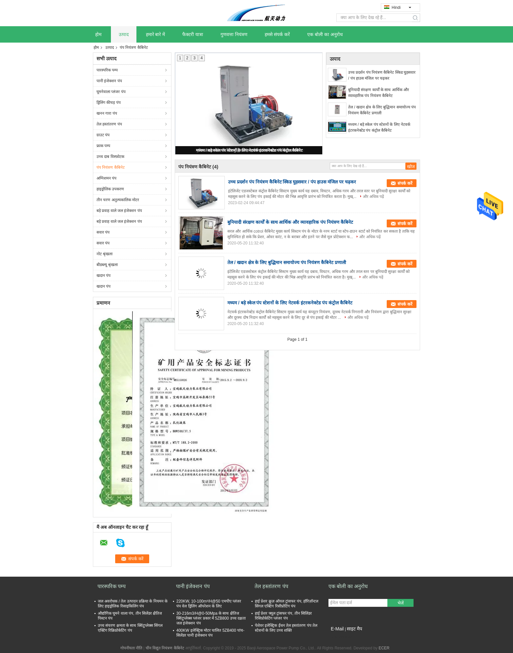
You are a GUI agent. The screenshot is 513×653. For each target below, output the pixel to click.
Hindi (401, 7)
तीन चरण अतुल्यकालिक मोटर (118, 200)
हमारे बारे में (155, 34)
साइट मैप (354, 628)
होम (98, 34)
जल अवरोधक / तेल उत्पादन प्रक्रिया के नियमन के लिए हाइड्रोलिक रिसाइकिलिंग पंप (133, 603)
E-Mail (337, 628)
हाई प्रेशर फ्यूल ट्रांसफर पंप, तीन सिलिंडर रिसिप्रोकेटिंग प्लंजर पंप (283, 616)
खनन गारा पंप (107, 113)
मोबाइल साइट (340, 637)
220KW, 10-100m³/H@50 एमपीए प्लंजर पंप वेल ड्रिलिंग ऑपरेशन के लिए (208, 603)
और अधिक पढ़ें (373, 196)
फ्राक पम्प (103, 146)
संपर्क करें (405, 183)
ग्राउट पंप (103, 135)
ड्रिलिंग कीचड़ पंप (109, 102)
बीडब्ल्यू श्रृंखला (107, 264)
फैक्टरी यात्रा (192, 34)
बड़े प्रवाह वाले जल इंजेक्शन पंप (119, 210)
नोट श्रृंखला (105, 254)
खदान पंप (104, 275)
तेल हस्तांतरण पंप (109, 124)
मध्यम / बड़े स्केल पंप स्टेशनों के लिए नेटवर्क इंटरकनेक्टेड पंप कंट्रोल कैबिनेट (249, 150)
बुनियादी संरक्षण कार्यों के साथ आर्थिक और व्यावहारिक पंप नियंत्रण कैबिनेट (378, 92)
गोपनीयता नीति (131, 648)
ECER (384, 648)
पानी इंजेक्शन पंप (109, 81)
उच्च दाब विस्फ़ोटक (110, 156)
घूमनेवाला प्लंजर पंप (111, 91)
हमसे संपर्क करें (277, 34)
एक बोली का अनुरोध (325, 34)
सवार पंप (103, 232)
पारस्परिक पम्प (107, 70)
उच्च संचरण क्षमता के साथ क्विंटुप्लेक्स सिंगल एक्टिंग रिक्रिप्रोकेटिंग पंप (130, 628)
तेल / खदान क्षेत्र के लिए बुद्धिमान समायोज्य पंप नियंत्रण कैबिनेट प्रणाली (382, 110)
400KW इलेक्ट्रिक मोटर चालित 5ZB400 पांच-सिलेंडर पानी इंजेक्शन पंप (210, 633)
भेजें (401, 603)
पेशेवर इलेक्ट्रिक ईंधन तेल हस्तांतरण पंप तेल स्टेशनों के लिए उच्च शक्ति (286, 628)
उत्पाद (124, 34)
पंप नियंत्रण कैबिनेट (111, 167)
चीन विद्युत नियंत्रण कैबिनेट (165, 648)
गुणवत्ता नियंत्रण (234, 34)
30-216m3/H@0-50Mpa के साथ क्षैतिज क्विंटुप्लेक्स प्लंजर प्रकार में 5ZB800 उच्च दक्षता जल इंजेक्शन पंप (211, 618)
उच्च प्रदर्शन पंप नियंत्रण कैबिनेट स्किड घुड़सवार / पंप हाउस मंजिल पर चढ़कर (382, 75)
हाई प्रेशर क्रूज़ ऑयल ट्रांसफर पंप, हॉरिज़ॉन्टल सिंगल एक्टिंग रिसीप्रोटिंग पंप (286, 603)
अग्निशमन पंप (106, 178)
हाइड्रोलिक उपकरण (110, 189)
